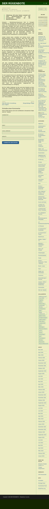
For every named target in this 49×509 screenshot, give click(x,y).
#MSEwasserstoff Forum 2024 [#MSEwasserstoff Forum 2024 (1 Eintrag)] (42, 297)
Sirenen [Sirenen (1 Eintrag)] (40, 332)
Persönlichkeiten (42, 255)
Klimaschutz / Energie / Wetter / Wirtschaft (42, 198)
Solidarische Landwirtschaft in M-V (42, 97)
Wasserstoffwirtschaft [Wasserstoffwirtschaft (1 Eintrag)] (43, 343)
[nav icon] (46, 3)
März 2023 (40, 450)
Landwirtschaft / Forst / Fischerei (42, 209)
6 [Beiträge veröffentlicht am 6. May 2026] (41, 20)
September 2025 (42, 371)
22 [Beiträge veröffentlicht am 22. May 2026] (44, 24)
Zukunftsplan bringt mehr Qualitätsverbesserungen (42, 51)
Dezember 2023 (42, 426)
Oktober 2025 (41, 368)
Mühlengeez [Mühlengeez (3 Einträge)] (41, 326)
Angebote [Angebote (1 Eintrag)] (41, 300)
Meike (39, 94)
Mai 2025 (40, 381)
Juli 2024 (40, 408)
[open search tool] (44, 3)
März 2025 (40, 387)
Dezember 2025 (42, 363)
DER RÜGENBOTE (13, 3)
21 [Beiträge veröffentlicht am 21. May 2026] (42, 24)
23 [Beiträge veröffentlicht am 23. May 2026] (45, 24)
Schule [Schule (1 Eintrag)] (40, 330)
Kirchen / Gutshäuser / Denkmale (41, 187)
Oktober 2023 (41, 432)
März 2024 (40, 418)
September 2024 (42, 402)
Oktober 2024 (41, 400)
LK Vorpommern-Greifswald (42, 229)
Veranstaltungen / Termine (42, 278)
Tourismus (40, 275)
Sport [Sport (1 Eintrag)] (40, 336)
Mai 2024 (40, 413)
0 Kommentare (25, 10)
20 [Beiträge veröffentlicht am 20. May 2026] (41, 24)
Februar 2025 (41, 389)
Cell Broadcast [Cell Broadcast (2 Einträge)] (42, 308)
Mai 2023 (40, 445)
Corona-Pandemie (40, 145)
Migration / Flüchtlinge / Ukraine (41, 245)
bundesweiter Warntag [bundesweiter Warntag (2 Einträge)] (42, 306)
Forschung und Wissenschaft (41, 165)
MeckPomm (41, 236)
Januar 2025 (41, 392)
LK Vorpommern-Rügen (42, 233)
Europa (40, 162)
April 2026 (40, 352)
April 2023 (40, 448)
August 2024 (41, 405)
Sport (39, 268)
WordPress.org (41, 488)
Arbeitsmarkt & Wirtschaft (41, 127)
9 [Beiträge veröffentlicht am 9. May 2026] (45, 20)
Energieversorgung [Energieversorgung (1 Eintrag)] (43, 317)
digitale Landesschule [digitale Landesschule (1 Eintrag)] (42, 313)
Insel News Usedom (41, 180)
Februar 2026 (41, 357)
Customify (27, 496)
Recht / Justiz (41, 266)
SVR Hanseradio (42, 474)
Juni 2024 (40, 410)
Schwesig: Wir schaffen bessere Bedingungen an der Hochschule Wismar (42, 63)
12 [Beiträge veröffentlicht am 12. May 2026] (40, 22)
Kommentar (5, 114)
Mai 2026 (40, 349)
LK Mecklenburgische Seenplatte (42, 218)
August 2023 (41, 437)
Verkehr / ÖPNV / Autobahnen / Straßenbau (42, 283)
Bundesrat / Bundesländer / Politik (42, 135)
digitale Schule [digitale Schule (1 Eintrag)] (42, 315)
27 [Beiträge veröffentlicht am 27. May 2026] (41, 25)
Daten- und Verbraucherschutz (42, 149)
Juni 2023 (40, 442)
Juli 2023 (40, 440)
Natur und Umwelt (40, 249)
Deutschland (41, 152)
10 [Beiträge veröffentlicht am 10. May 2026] (46, 20)
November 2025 (42, 365)
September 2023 (42, 434)
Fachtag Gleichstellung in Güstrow (42, 57)
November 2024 (42, 397)
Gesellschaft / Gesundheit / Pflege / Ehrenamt (41, 170)
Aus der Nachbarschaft (41, 131)
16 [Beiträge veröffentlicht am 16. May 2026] (45, 22)
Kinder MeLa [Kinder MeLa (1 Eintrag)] (41, 321)
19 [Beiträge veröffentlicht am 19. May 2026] (40, 24)
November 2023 (42, 429)
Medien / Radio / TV (42, 240)
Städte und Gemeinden (41, 272)
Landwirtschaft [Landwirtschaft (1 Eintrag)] (42, 323)
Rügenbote (5, 9)
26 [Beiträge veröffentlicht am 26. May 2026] (40, 25)
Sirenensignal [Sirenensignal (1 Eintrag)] (42, 334)
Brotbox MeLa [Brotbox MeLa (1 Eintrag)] (42, 303)
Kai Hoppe (40, 88)
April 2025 (40, 384)
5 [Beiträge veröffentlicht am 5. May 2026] (40, 20)
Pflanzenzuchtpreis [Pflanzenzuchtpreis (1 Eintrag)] (43, 328)
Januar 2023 (41, 456)
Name (3, 125)
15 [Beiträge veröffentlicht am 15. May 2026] (44, 22)
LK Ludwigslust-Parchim (42, 213)
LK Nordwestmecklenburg (42, 223)
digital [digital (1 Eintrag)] (40, 310)
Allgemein (40, 123)
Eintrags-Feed (41, 483)
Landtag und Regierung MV (41, 205)
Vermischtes (41, 287)
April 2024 (40, 416)
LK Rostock (41, 226)
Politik (39, 258)
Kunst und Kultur (42, 202)
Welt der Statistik (42, 290)
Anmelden (40, 480)
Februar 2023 (41, 453)
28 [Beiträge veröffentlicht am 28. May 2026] (42, 25)
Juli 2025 (40, 376)
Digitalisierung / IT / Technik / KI (42, 156)
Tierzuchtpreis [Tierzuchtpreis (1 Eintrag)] (42, 338)
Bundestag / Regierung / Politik (41, 141)
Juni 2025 (40, 379)
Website (4, 136)
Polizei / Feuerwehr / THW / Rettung (42, 262)
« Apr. (39, 29)
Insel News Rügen (41, 176)
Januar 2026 (41, 360)
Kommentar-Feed (42, 485)
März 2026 (40, 355)
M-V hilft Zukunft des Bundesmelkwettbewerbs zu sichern (42, 45)
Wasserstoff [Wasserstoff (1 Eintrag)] (41, 341)
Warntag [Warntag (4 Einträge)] (40, 339)
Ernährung (40, 159)
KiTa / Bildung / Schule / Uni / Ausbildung (11, 10)
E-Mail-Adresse (6, 130)
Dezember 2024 (42, 394)
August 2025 (41, 373)
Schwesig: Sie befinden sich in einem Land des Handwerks (42, 38)
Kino (39, 183)
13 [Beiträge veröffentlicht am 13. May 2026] (41, 22)
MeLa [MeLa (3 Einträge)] (40, 325)
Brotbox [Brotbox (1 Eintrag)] (40, 301)
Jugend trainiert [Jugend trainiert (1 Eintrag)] (42, 319)
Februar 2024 (41, 421)
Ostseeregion (41, 252)
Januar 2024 (41, 424)
